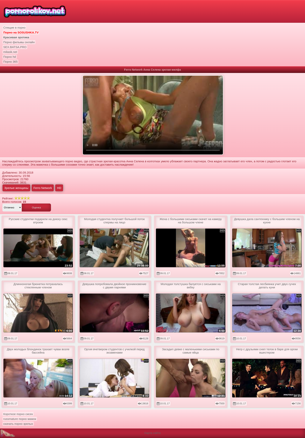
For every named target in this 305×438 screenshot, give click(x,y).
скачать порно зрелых (18, 423)
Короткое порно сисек (18, 414)
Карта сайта (152, 432)
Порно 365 (10, 61)
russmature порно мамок (19, 418)
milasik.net (10, 52)
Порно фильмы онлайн (19, 42)
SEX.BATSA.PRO (14, 47)
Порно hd (9, 56)
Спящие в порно (14, 27)
